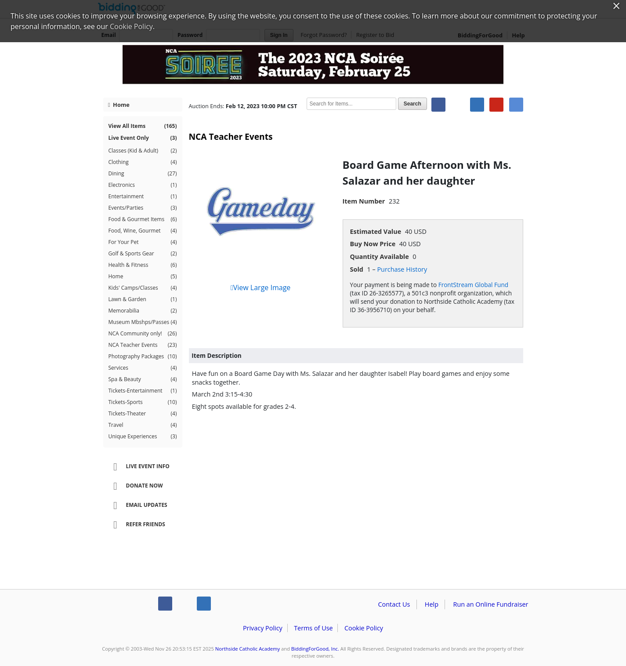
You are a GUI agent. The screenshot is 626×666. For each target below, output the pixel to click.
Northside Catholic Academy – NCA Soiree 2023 (313, 67)
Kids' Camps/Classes (143, 288)
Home (119, 105)
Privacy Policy (262, 628)
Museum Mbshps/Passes (143, 322)
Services (143, 368)
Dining (143, 173)
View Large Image (260, 287)
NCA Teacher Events (143, 345)
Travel (143, 425)
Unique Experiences (143, 436)
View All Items (143, 126)
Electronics (143, 185)
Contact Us (394, 604)
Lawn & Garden (143, 299)
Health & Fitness (143, 265)
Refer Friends (136, 525)
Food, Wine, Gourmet (143, 230)
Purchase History (402, 269)
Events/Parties (143, 208)
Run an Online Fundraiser (490, 604)
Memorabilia (143, 310)
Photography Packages (143, 356)
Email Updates (137, 505)
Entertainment (143, 196)
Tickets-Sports (143, 402)
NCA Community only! (143, 333)
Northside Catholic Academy (247, 648)
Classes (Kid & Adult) (143, 150)
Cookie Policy (363, 628)
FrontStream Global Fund (473, 284)
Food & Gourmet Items (143, 219)
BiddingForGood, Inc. (315, 648)
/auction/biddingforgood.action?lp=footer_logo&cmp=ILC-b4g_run (124, 605)
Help (431, 604)
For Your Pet (143, 242)
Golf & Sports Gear (143, 253)
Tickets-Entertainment (143, 390)
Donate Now (135, 486)
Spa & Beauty (143, 379)
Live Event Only (143, 138)
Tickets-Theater (143, 413)
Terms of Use (313, 628)
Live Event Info (139, 467)
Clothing (143, 162)
